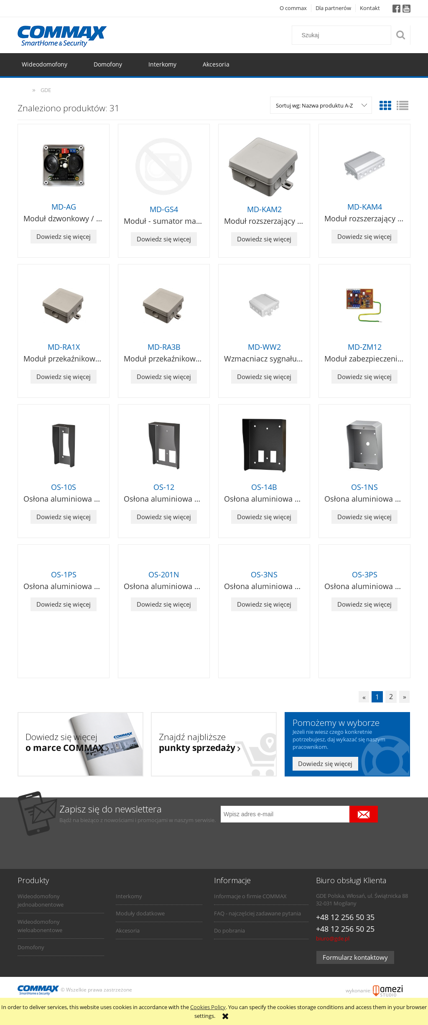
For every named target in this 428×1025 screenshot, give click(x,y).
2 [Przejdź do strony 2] (391, 697)
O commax (293, 8)
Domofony (31, 947)
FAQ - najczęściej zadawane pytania (257, 913)
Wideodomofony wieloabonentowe (40, 926)
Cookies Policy (208, 1007)
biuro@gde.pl (332, 938)
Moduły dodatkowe (140, 913)
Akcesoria (128, 930)
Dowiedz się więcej (63, 236)
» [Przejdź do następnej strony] (404, 697)
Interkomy (129, 896)
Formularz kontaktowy (355, 957)
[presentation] (279, 840)
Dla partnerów (333, 8)
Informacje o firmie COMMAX (250, 896)
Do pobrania (229, 930)
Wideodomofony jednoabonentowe (41, 900)
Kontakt (370, 8)
